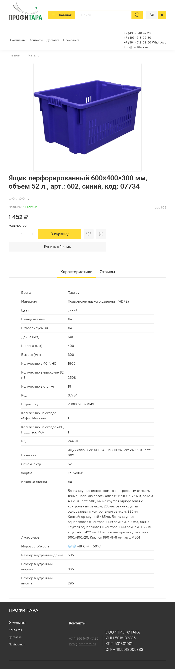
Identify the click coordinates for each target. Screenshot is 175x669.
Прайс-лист (71, 40)
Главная (15, 55)
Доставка (53, 40)
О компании (17, 40)
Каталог (61, 15)
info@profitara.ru (136, 47)
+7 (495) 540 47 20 (84, 638)
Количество (17, 225)
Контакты (36, 40)
